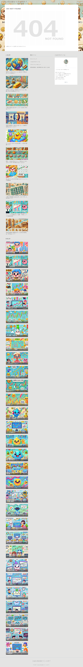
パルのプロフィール (35, 61)
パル (66, 65)
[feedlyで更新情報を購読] (65, 82)
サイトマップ (33, 58)
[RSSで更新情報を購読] (67, 82)
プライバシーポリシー (35, 64)
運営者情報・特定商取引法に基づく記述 (40, 67)
